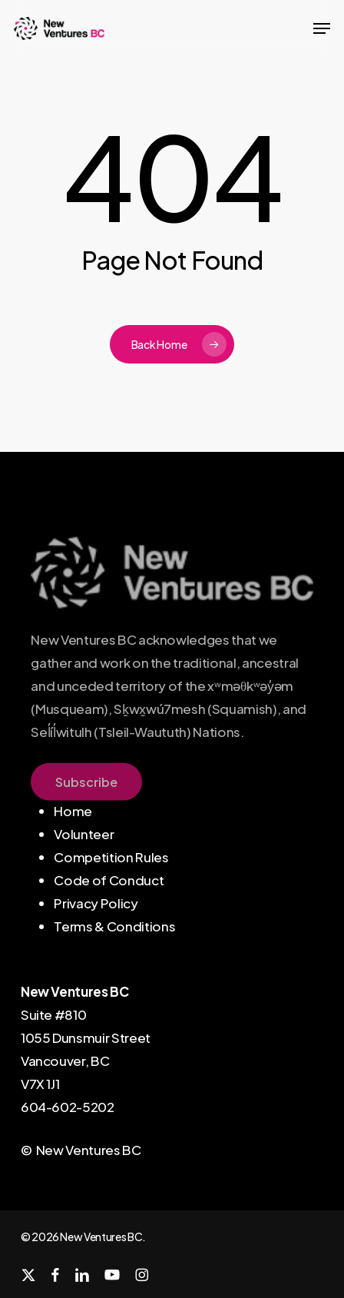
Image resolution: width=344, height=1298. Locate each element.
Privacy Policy (95, 903)
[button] (321, 28)
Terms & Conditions (114, 926)
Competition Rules (111, 856)
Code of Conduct (109, 879)
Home (73, 810)
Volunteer (84, 833)
